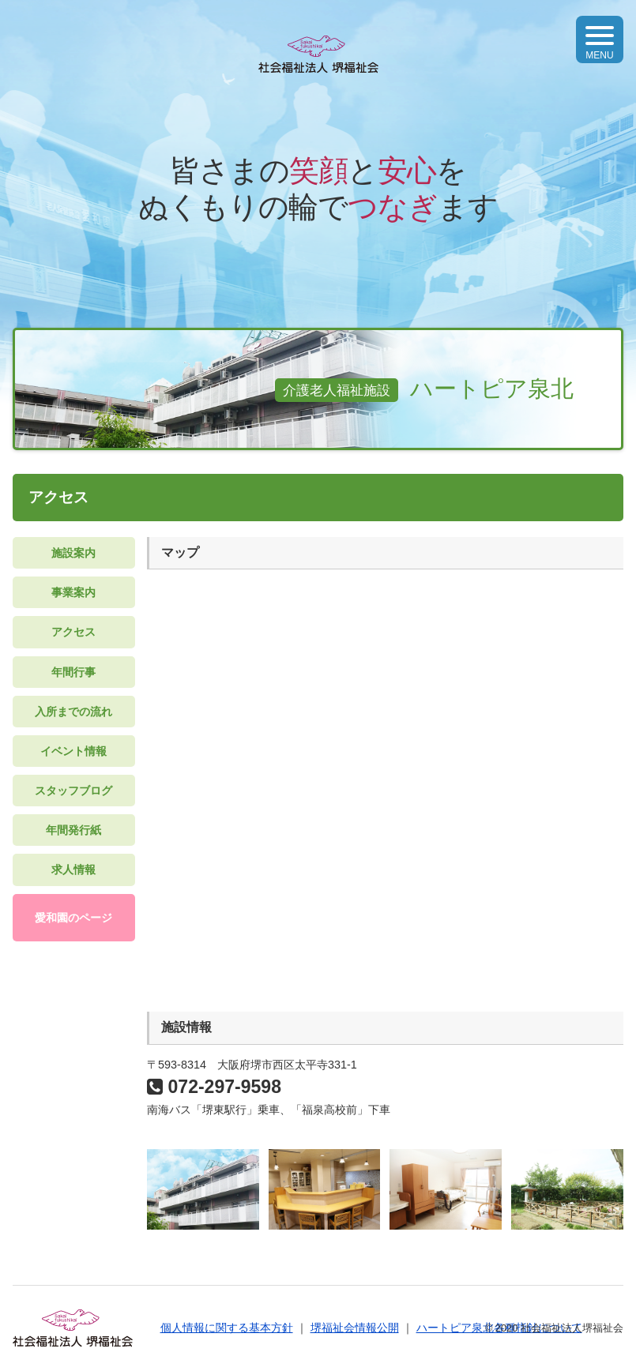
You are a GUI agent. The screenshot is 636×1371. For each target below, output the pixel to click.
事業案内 (73, 592)
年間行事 (73, 672)
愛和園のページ (73, 917)
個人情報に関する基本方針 (226, 1327)
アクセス (73, 631)
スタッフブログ (73, 790)
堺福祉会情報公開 (354, 1327)
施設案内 (73, 553)
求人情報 (73, 869)
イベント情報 (73, 751)
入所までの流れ (73, 711)
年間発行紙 (73, 830)
